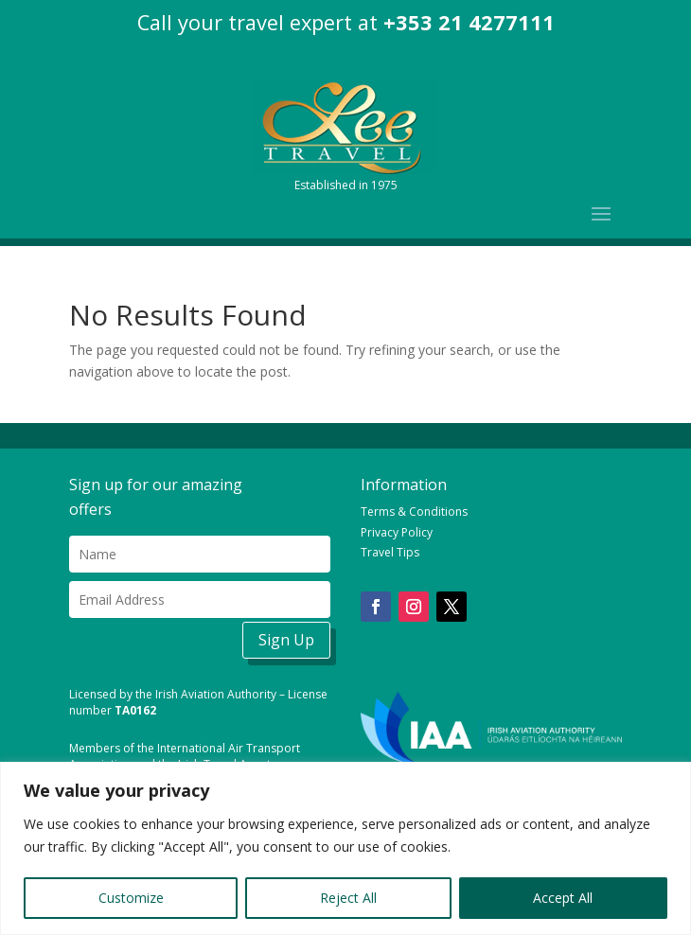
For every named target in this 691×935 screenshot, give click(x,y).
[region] (345, 848)
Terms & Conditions (414, 511)
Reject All (348, 898)
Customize (131, 898)
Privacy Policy (397, 532)
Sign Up (286, 639)
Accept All (563, 898)
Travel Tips (390, 552)
